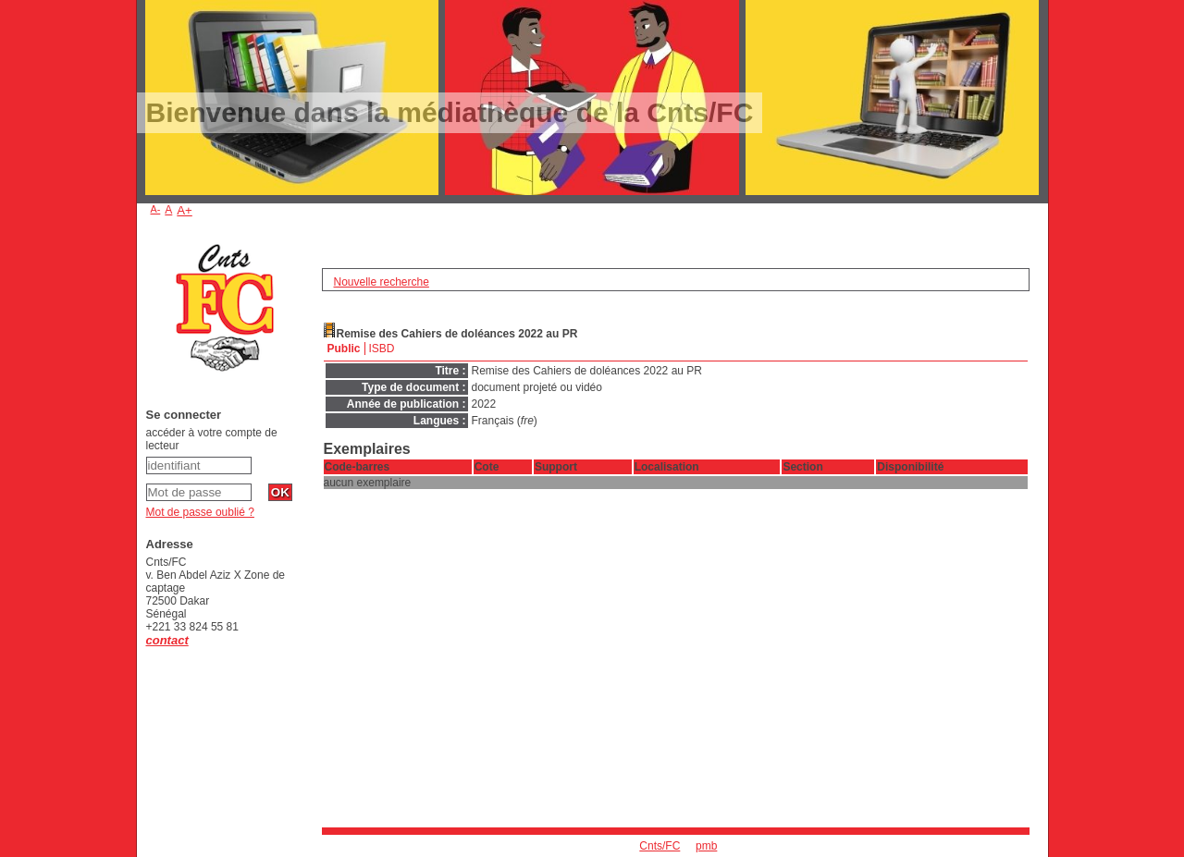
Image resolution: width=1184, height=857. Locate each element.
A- (156, 208)
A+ (184, 210)
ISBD (382, 348)
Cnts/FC (659, 845)
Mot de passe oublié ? (200, 512)
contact (167, 640)
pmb (706, 845)
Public (344, 348)
